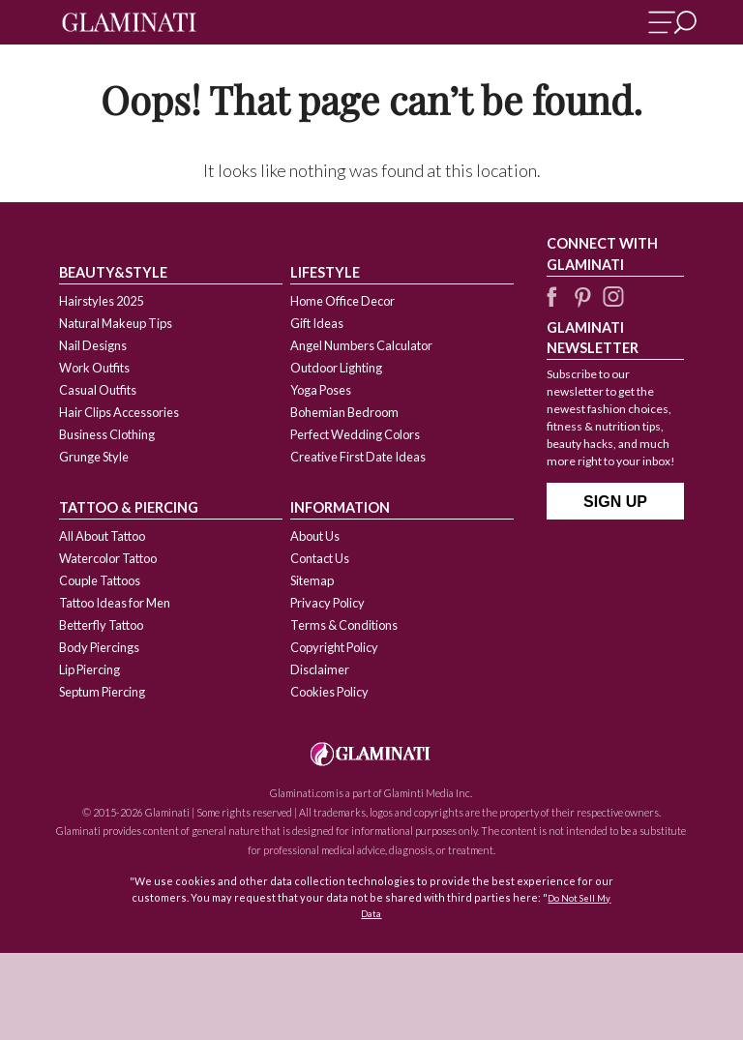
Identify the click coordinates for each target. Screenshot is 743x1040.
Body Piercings (99, 647)
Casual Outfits (97, 390)
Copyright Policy (334, 647)
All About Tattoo (102, 536)
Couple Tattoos (99, 580)
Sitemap (312, 580)
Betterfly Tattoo (101, 625)
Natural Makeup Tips (115, 323)
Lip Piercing (89, 669)
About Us (315, 536)
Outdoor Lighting (336, 367)
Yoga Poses (320, 390)
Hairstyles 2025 (101, 301)
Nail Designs (93, 345)
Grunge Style (94, 456)
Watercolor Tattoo (108, 558)
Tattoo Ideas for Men (114, 602)
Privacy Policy (327, 602)
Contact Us (319, 558)
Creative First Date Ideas (358, 456)
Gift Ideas (316, 323)
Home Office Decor (342, 301)
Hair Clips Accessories (119, 412)
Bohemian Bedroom (344, 412)
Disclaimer (319, 669)
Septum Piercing (102, 691)
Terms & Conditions (344, 625)
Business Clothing (107, 434)
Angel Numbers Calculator (361, 345)
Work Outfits (94, 367)
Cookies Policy (329, 691)
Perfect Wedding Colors (355, 434)
